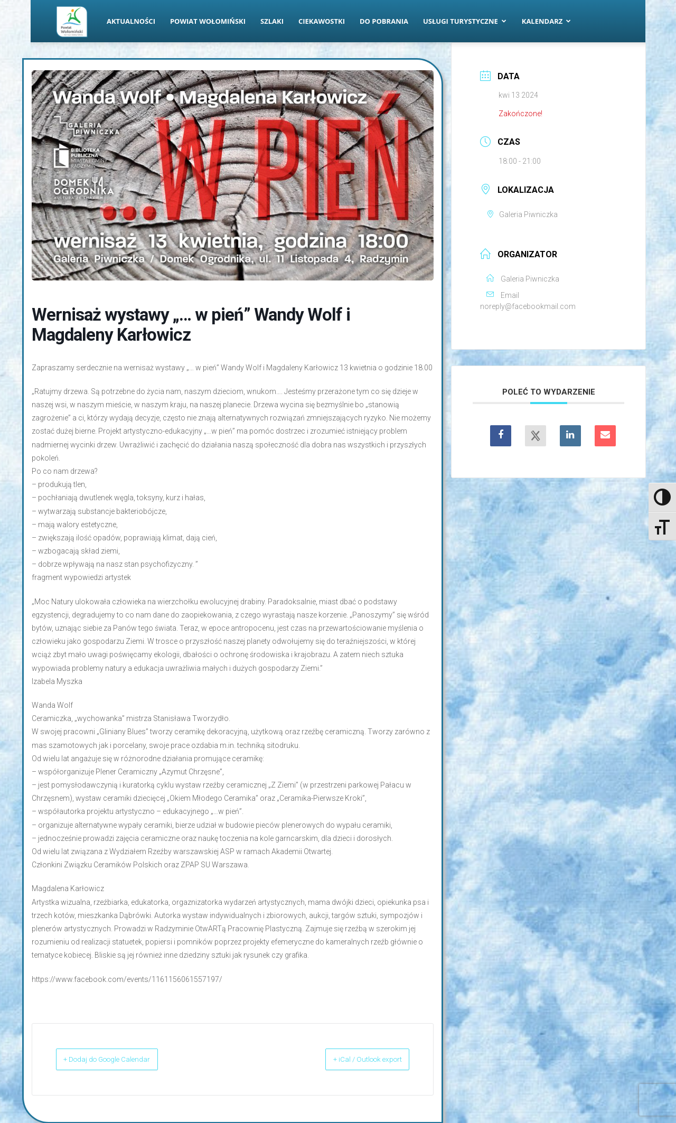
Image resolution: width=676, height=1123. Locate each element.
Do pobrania (384, 21)
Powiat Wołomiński (208, 21)
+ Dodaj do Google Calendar (121, 1059)
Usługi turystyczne (464, 21)
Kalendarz (546, 21)
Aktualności (131, 21)
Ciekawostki (321, 21)
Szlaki (272, 21)
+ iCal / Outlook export (354, 1059)
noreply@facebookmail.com (528, 306)
